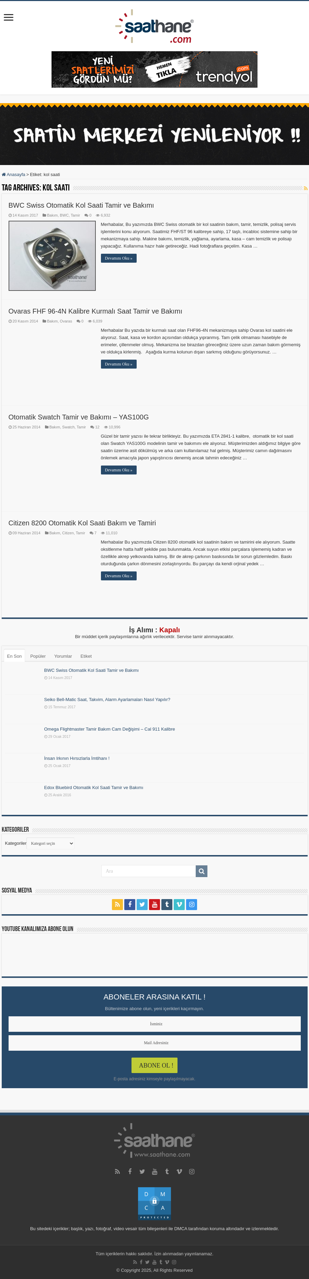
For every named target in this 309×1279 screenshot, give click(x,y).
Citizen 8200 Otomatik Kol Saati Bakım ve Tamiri (82, 523)
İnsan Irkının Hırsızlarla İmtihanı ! (77, 758)
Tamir (75, 215)
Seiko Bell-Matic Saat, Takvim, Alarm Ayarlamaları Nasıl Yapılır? (107, 699)
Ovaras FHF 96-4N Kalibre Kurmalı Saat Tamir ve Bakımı (95, 311)
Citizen (68, 533)
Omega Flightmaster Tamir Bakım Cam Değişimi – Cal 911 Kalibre (109, 729)
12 (97, 427)
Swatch (68, 427)
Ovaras (66, 321)
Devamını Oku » (119, 258)
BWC (64, 215)
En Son (14, 656)
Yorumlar (63, 656)
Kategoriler (16, 843)
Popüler (38, 656)
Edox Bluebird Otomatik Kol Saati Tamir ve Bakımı (94, 787)
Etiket (86, 656)
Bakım (52, 215)
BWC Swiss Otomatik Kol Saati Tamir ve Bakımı (81, 205)
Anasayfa (13, 174)
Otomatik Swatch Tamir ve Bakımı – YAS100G (79, 417)
